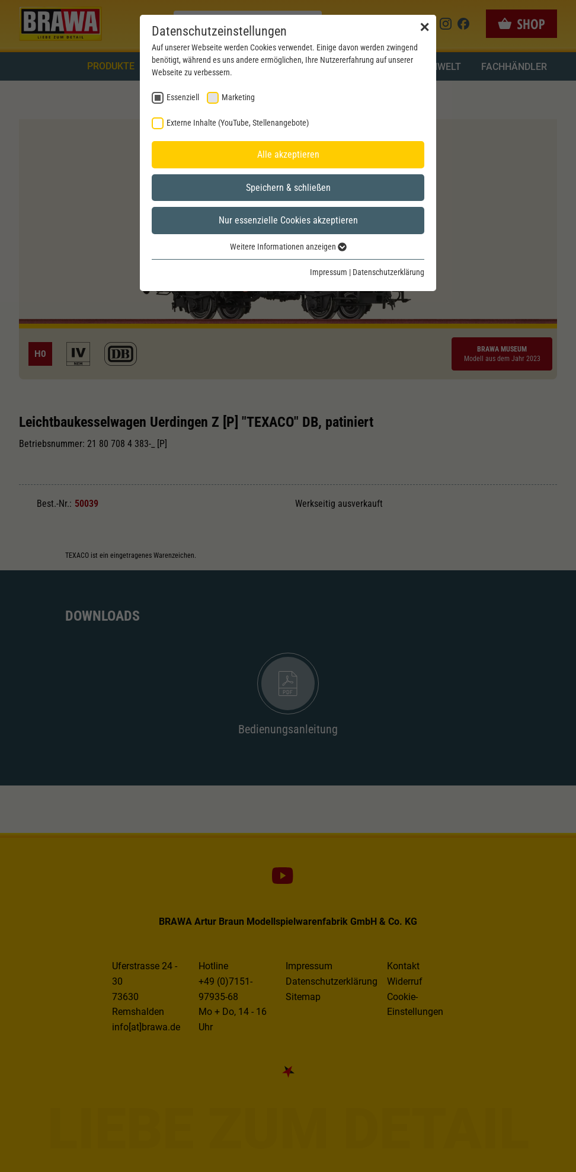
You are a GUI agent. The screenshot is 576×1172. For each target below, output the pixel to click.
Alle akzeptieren (288, 154)
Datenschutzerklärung (388, 272)
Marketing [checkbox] (238, 97)
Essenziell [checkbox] (183, 97)
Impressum (328, 272)
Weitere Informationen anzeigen (288, 246)
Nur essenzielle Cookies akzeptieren (288, 220)
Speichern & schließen (288, 187)
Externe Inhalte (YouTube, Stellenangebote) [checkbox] (238, 122)
